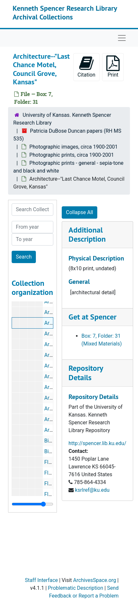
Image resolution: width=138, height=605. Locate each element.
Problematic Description (75, 588)
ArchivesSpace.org (94, 580)
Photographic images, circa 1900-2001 (73, 147)
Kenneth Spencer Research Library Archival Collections (65, 12)
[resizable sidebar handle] (32, 504)
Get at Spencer (92, 317)
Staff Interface (41, 580)
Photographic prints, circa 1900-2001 (71, 155)
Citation (86, 66)
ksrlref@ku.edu (92, 490)
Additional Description (87, 234)
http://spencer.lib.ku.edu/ (97, 443)
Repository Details (86, 372)
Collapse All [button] (79, 212)
